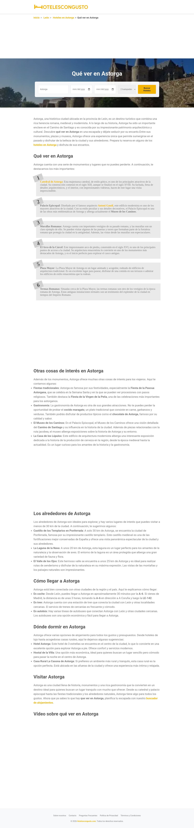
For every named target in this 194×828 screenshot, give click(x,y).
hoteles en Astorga (45, 144)
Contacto (72, 816)
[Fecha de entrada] (81, 89)
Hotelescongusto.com (86, 821)
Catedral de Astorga (51, 181)
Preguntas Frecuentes (88, 816)
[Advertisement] (78, 40)
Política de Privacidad (109, 816)
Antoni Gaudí (105, 205)
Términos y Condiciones (131, 816)
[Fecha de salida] (105, 89)
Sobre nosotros (59, 816)
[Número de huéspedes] (127, 89)
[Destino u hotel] (53, 89)
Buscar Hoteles (147, 89)
